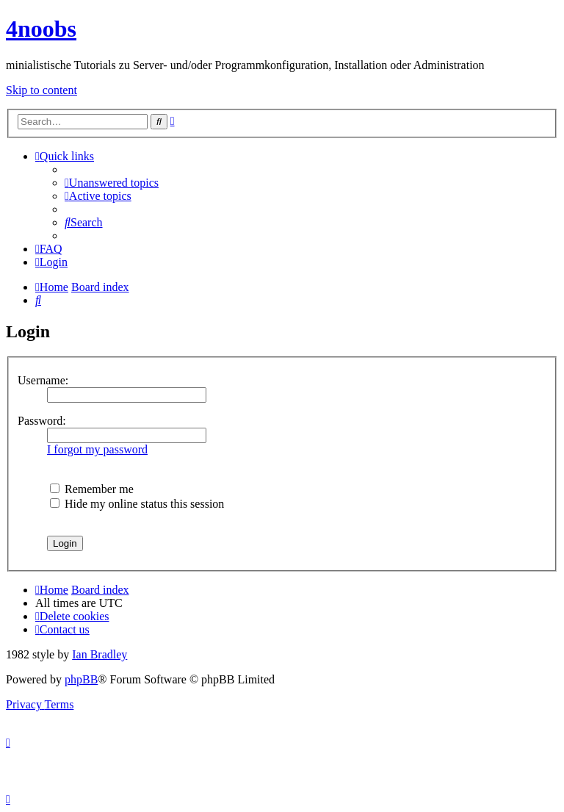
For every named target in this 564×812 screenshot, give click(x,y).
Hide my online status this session (137, 503)
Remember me (92, 489)
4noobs (41, 28)
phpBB (81, 679)
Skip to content (41, 90)
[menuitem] (112, 182)
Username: (43, 380)
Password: (42, 420)
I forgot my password (97, 449)
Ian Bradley (99, 654)
